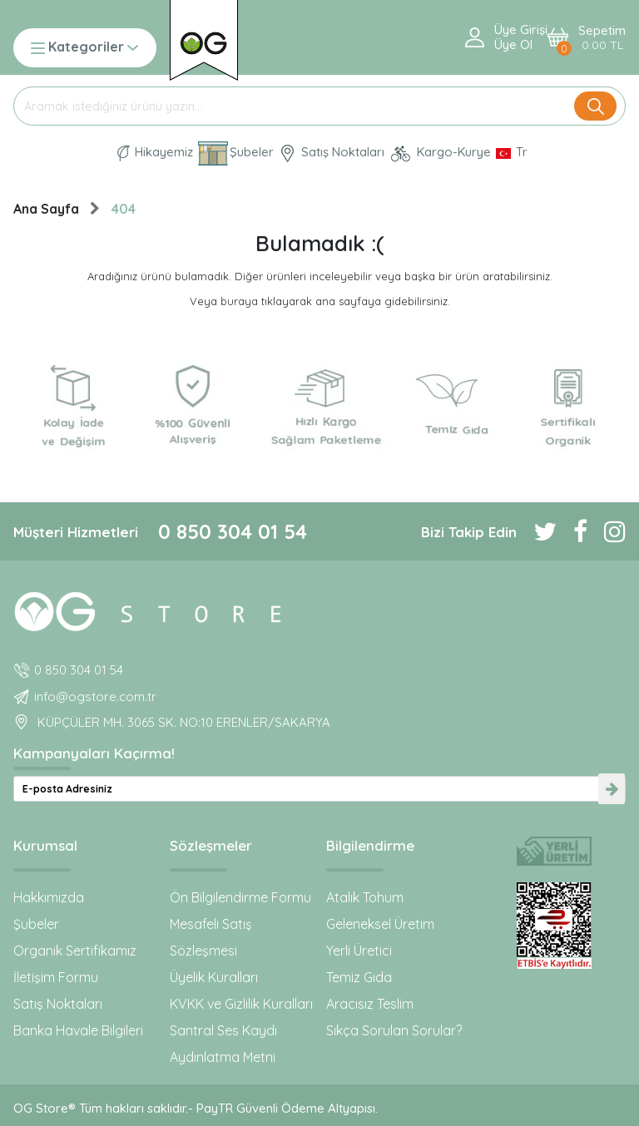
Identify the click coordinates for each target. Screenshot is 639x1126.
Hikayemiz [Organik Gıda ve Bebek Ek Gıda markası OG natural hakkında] (155, 152)
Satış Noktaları (57, 1003)
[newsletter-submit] (611, 788)
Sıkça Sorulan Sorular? (394, 1030)
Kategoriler (84, 48)
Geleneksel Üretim (380, 924)
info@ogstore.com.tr (95, 696)
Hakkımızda (48, 897)
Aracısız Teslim (370, 1003)
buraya (239, 301)
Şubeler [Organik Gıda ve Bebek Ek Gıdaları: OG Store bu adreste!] (236, 153)
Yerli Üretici (359, 950)
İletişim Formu (55, 977)
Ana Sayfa (46, 208)
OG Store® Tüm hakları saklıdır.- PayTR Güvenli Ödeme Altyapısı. (195, 1108)
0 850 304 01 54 (232, 531)
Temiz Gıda (359, 977)
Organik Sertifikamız (74, 950)
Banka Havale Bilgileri (78, 1030)
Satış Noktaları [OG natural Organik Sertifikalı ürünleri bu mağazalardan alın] (331, 153)
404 (123, 208)
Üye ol (513, 44)
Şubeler (36, 924)
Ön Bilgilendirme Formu (240, 897)
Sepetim (602, 37)
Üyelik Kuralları (214, 977)
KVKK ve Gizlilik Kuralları (241, 1003)
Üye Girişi (520, 29)
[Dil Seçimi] (512, 152)
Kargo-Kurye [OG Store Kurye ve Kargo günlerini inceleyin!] (440, 153)
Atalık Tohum (365, 897)
